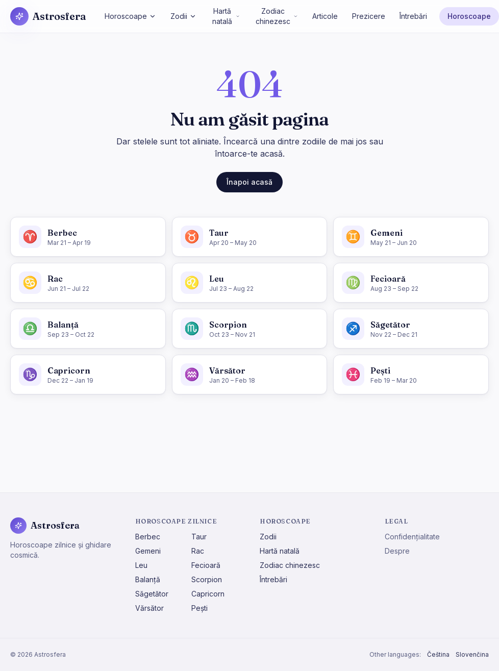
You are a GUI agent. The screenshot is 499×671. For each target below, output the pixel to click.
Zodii (183, 16)
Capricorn (207, 593)
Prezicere (368, 16)
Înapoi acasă (249, 182)
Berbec (147, 536)
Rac (197, 550)
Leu (141, 565)
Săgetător (151, 593)
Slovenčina (472, 654)
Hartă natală (226, 16)
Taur (199, 536)
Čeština (438, 654)
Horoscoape (130, 16)
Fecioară (205, 565)
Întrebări (413, 16)
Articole (325, 16)
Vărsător (149, 608)
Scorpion (206, 579)
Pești (199, 608)
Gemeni (148, 550)
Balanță (147, 579)
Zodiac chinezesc (277, 16)
